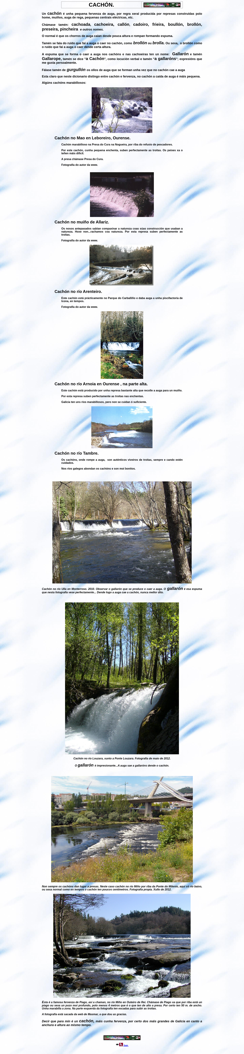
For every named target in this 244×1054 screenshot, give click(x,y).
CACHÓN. (101, 5)
